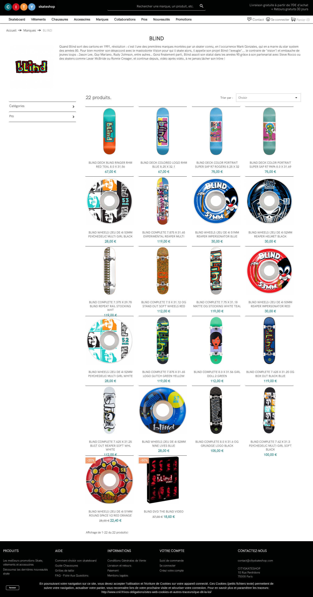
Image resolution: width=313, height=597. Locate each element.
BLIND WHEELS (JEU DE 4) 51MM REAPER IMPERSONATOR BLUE (217, 234)
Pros (144, 19)
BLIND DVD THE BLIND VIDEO (163, 511)
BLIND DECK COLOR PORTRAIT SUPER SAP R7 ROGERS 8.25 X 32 (217, 164)
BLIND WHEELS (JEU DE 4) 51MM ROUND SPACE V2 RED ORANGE (110, 513)
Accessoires (82, 19)
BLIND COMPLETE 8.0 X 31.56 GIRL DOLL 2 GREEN (217, 374)
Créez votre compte (171, 570)
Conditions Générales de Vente (126, 560)
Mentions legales (117, 575)
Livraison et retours (119, 565)
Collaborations (124, 19)
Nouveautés (161, 19)
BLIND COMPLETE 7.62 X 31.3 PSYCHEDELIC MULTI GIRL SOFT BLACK (270, 445)
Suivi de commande (171, 560)
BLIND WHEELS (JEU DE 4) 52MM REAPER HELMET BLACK (270, 234)
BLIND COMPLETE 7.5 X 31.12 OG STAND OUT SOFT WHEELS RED (163, 304)
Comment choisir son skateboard (75, 560)
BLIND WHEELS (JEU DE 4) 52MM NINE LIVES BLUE (164, 444)
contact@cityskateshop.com (255, 560)
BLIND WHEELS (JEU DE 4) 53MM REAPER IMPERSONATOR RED (270, 304)
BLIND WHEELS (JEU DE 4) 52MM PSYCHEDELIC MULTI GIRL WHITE (110, 374)
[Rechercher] (156, 6)
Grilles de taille (64, 570)
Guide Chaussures (66, 565)
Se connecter (167, 565)
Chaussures (60, 19)
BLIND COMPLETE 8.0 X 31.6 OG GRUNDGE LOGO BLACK (217, 444)
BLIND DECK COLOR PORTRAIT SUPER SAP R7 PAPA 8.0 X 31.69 (270, 164)
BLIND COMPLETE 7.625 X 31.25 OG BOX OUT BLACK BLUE (270, 374)
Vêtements (38, 19)
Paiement (113, 570)
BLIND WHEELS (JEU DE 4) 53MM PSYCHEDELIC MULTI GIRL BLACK (110, 234)
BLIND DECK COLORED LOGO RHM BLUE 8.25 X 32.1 (164, 164)
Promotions (183, 19)
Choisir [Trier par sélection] (268, 97)
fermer (12, 587)
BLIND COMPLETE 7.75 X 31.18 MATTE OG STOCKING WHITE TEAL (217, 304)
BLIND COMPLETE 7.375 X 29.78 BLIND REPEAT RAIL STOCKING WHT (110, 306)
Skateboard (17, 19)
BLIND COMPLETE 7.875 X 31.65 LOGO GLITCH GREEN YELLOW (163, 374)
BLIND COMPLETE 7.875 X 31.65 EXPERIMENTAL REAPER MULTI (163, 234)
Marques (102, 19)
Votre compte (171, 551)
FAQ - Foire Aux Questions (71, 575)
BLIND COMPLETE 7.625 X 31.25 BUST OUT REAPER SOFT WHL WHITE (110, 445)
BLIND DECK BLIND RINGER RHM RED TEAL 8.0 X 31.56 (110, 164)
